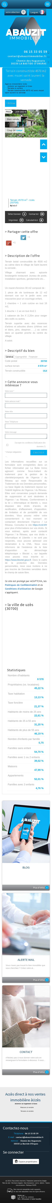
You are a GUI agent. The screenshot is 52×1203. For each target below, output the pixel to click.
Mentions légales (17, 1183)
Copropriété (21, 356)
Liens (37, 1183)
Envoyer (38, 452)
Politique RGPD (31, 1185)
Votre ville (9, 411)
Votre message (11, 432)
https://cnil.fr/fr (40, 525)
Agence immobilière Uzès (16, 84)
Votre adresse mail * (13, 401)
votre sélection (13, 12)
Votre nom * (9, 391)
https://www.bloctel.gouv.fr (18, 560)
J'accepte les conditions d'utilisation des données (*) (30, 445)
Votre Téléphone (11, 422)
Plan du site (6, 1183)
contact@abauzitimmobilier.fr (27, 56)
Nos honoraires (29, 1183)
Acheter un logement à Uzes (20, 86)
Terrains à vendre (15, 88)
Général (9, 356)
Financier (33, 356)
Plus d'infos (41, 887)
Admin (42, 1183)
